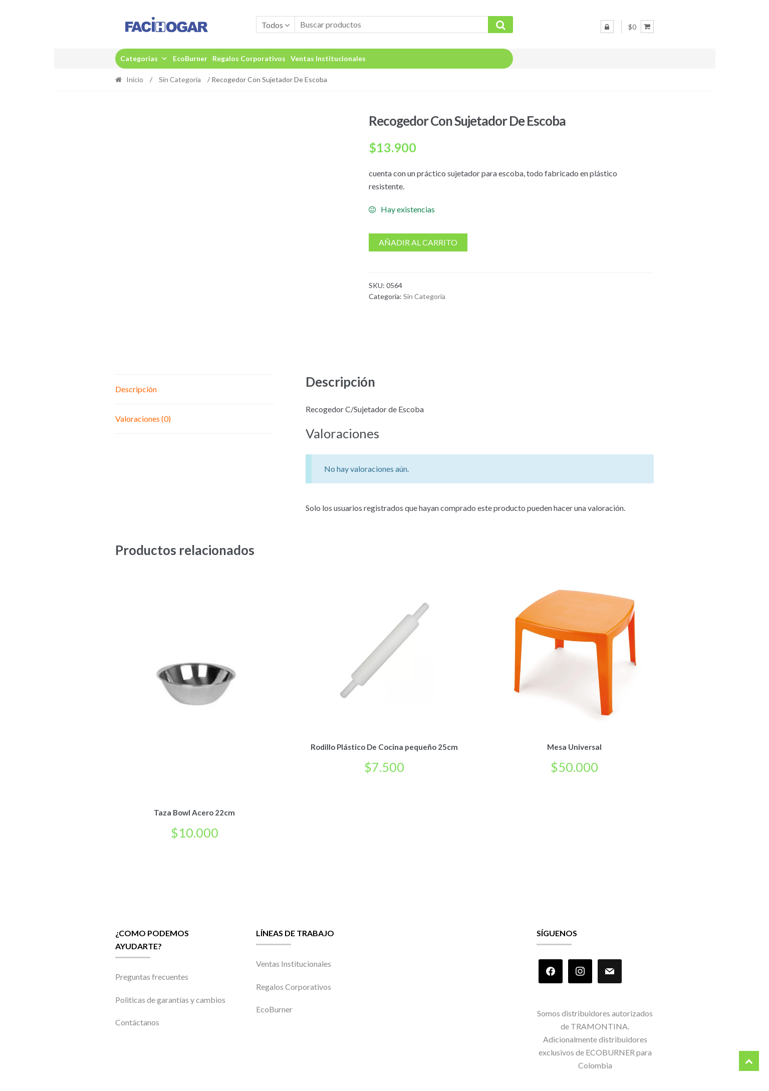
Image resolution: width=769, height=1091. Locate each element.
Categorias (144, 58)
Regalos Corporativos (249, 58)
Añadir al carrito (418, 242)
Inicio (134, 79)
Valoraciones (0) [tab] (143, 418)
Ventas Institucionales (328, 58)
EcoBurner (190, 58)
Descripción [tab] (136, 389)
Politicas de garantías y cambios (170, 997)
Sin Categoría (180, 79)
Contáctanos (137, 1020)
